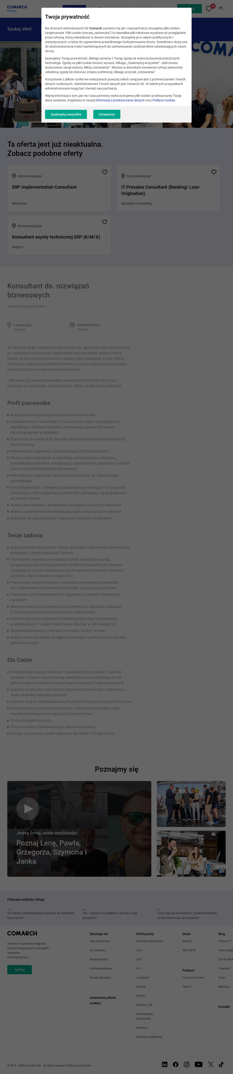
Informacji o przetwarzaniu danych (120, 100)
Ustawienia (107, 114)
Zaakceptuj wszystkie (66, 114)
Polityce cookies (163, 100)
